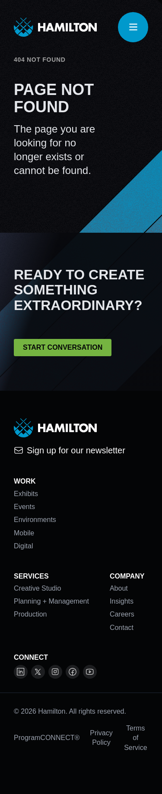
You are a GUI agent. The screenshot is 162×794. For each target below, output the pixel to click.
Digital (23, 546)
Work (25, 481)
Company (127, 576)
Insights (121, 601)
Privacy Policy (101, 737)
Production (30, 614)
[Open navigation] (133, 27)
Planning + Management (51, 601)
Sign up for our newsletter (69, 450)
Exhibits (26, 493)
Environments (35, 519)
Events (24, 506)
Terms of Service (135, 737)
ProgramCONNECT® (46, 737)
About (119, 588)
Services (31, 576)
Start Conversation (62, 347)
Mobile (24, 533)
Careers (122, 614)
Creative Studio (37, 588)
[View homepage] (55, 27)
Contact (121, 627)
